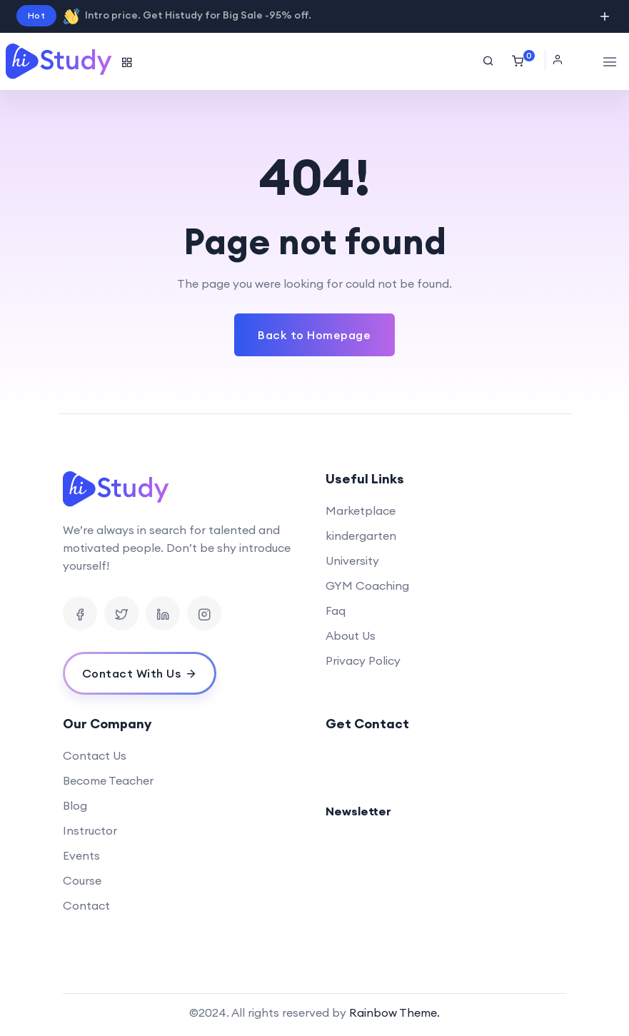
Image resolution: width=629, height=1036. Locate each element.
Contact (86, 905)
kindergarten (361, 535)
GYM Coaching (367, 585)
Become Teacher (108, 780)
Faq (336, 610)
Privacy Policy (363, 660)
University (352, 560)
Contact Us (94, 755)
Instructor (90, 830)
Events (81, 855)
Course (82, 880)
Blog (75, 805)
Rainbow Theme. (394, 1012)
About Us (351, 635)
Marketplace (361, 510)
